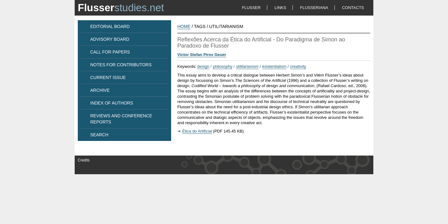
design (203, 66)
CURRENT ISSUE (108, 77)
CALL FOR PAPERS (110, 51)
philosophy (222, 66)
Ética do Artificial (197, 131)
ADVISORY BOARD (109, 39)
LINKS (280, 7)
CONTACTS (353, 7)
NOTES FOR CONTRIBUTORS (121, 64)
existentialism (274, 66)
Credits (84, 160)
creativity (298, 66)
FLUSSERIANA (314, 7)
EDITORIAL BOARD (110, 26)
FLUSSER (251, 7)
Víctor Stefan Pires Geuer (201, 54)
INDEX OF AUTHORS (111, 102)
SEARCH (99, 134)
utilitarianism (247, 66)
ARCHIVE (100, 90)
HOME (183, 26)
